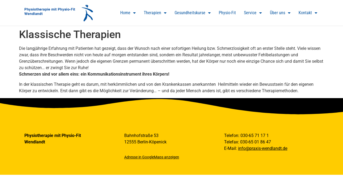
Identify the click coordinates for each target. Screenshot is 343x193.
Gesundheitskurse (193, 13)
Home (128, 13)
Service (253, 13)
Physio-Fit (227, 12)
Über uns (280, 13)
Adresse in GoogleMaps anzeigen (151, 157)
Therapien (155, 13)
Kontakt (308, 13)
